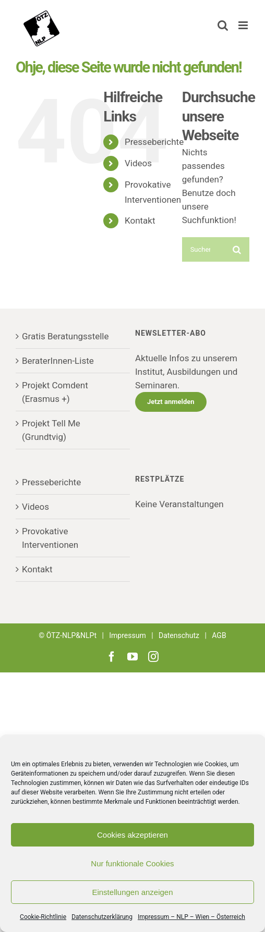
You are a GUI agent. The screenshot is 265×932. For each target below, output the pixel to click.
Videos (138, 163)
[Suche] (237, 249)
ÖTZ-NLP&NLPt (71, 635)
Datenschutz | (185, 635)
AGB (219, 635)
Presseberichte (154, 142)
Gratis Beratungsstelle (65, 336)
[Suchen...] (203, 249)
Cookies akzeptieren (132, 834)
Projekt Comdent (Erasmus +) (55, 392)
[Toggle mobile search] (223, 25)
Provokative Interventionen (50, 538)
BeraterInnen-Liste (58, 360)
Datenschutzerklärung (101, 917)
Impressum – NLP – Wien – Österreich (191, 917)
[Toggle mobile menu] (243, 25)
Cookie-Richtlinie (43, 917)
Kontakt (140, 220)
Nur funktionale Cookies (132, 863)
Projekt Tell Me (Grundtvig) (51, 430)
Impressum (127, 635)
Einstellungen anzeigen (132, 892)
